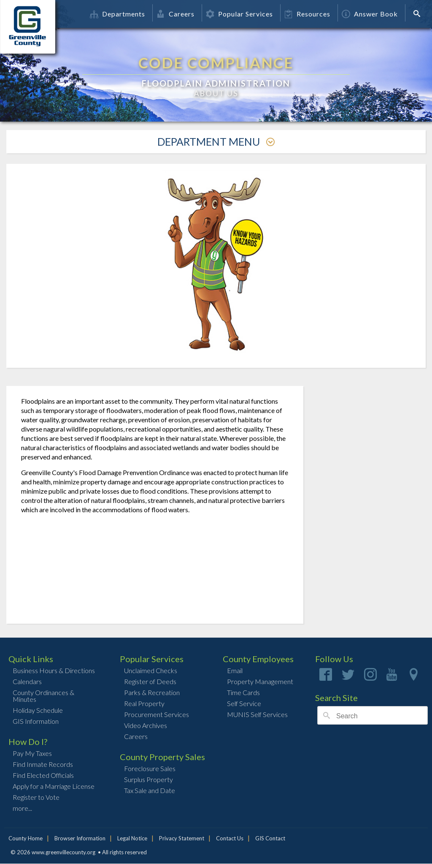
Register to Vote (36, 797)
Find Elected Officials (43, 775)
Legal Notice (132, 838)
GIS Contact (270, 838)
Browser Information (79, 838)
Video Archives (145, 725)
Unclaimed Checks (150, 670)
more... (22, 808)
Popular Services (239, 14)
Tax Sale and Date (149, 790)
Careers (175, 14)
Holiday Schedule (38, 710)
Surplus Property (148, 779)
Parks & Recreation (152, 692)
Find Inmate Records (43, 764)
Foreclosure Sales (150, 768)
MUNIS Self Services (257, 714)
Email (235, 670)
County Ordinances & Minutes (43, 695)
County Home (25, 838)
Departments (117, 14)
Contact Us (229, 838)
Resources (307, 14)
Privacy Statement (181, 838)
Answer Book (370, 14)
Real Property (144, 703)
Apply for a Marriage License (53, 786)
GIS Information (36, 721)
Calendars (27, 681)
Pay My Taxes (32, 753)
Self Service (244, 703)
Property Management (260, 681)
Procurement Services (156, 714)
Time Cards (243, 692)
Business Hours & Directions (54, 670)
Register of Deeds (150, 681)
